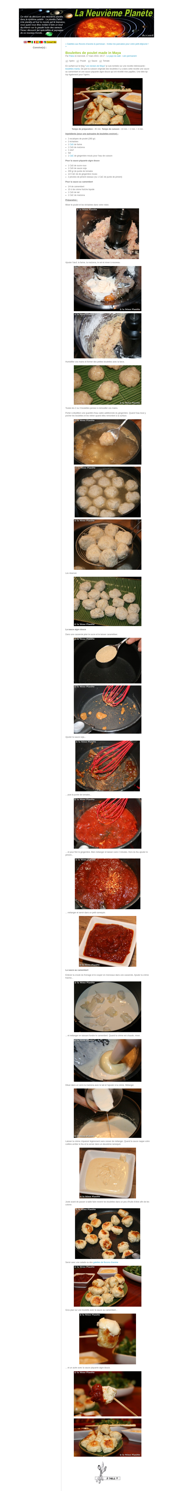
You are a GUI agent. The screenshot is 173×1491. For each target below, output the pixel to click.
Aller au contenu (131, 2)
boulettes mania (72, 69)
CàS (71, 144)
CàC (72, 156)
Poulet (83, 61)
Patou (71, 56)
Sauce (94, 61)
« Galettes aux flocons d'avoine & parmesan (85, 44)
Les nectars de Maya (95, 66)
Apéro (72, 61)
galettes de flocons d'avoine (105, 1262)
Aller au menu (146, 2)
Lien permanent (129, 56)
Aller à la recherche (163, 2)
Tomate (106, 61)
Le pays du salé (113, 56)
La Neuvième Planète (86, 22)
